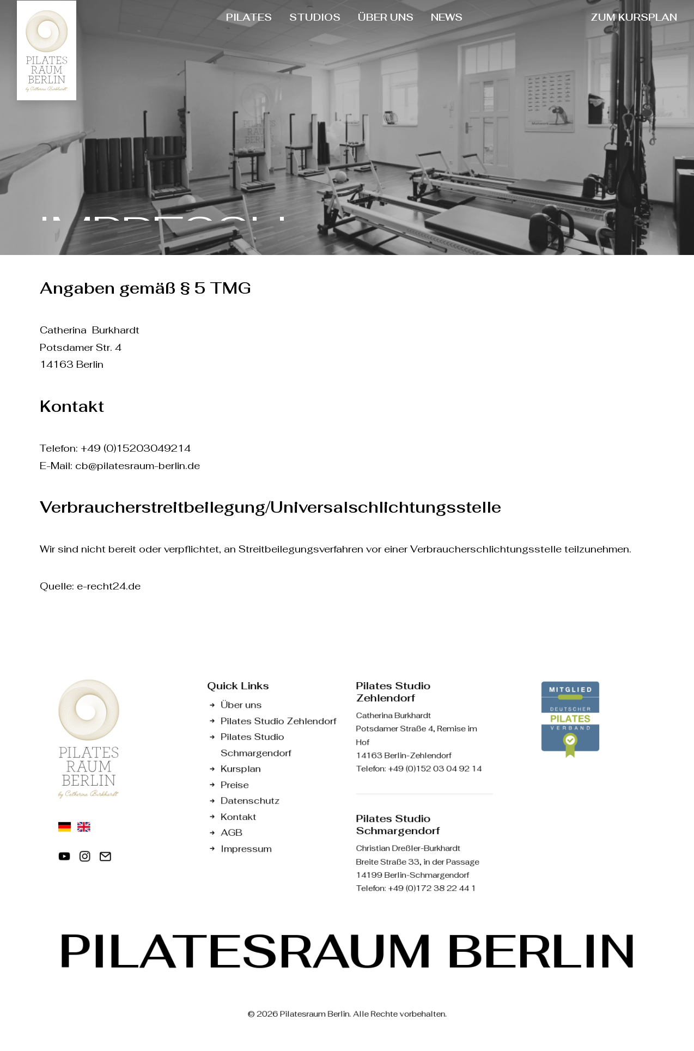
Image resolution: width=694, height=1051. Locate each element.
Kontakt (238, 816)
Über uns (241, 704)
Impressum (246, 848)
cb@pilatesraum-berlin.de (137, 465)
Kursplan (240, 768)
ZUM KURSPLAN (633, 17)
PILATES (249, 17)
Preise (234, 785)
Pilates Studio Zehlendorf (278, 720)
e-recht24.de (109, 586)
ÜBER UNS (385, 17)
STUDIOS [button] (314, 17)
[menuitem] (248, 17)
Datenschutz (250, 800)
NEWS (446, 17)
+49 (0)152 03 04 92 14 (435, 769)
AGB (231, 832)
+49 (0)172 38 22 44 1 (432, 889)
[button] (64, 859)
